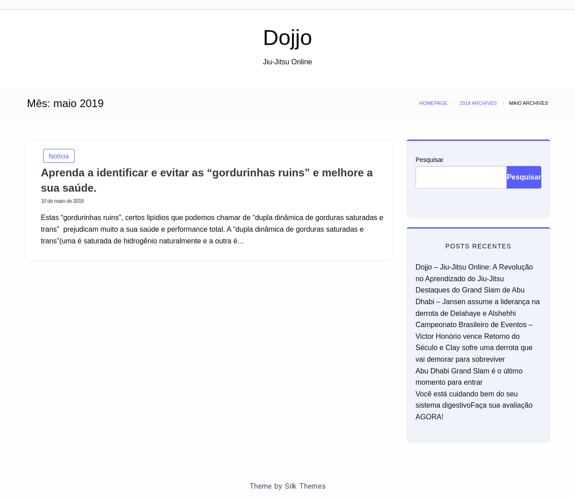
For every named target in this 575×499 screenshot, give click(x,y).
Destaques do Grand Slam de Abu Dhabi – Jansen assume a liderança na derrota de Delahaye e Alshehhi (478, 301)
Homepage (433, 103)
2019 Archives (478, 103)
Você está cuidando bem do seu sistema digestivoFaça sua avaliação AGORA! (474, 405)
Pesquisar (429, 159)
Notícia (59, 156)
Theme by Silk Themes (287, 486)
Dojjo (287, 37)
